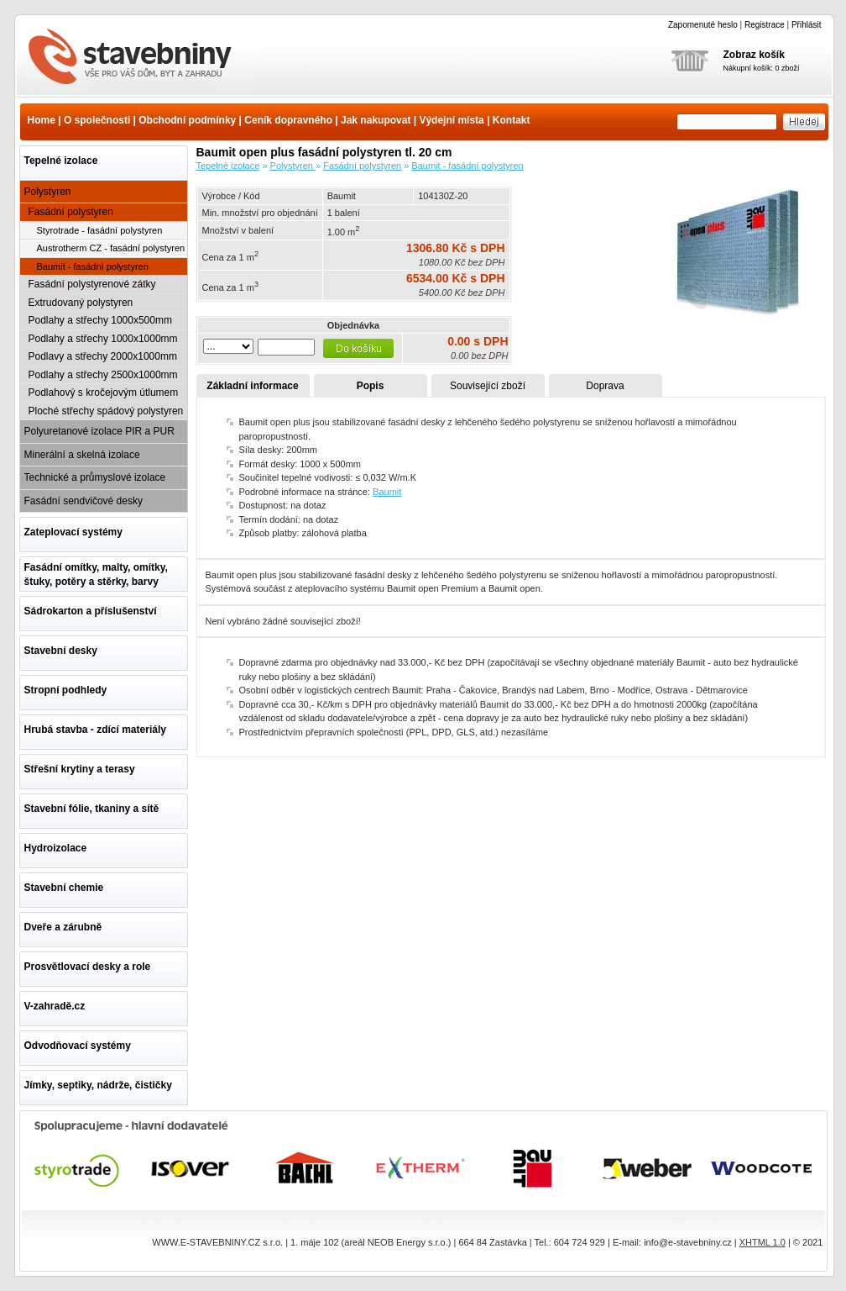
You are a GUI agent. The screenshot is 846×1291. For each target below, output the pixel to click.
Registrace (764, 24)
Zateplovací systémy (73, 532)
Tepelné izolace (61, 160)
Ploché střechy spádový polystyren (106, 411)
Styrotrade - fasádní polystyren (100, 230)
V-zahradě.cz (55, 1006)
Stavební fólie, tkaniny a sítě (91, 808)
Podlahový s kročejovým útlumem (104, 392)
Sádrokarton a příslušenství (90, 611)
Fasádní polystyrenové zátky (92, 284)
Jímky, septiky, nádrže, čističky (98, 1085)
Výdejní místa (451, 120)
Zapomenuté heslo (703, 24)
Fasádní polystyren (71, 212)
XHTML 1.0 (762, 1242)
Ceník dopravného (288, 120)
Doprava (605, 386)
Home (41, 120)
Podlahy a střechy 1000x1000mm (103, 339)
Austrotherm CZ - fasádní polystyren (111, 248)
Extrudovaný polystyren (81, 302)
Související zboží (487, 386)
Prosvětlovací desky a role (87, 966)
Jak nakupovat (375, 120)
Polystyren (47, 192)
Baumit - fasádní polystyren (93, 266)
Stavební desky (60, 650)
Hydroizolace (55, 848)
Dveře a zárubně (63, 927)
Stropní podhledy (65, 690)
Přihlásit (806, 24)
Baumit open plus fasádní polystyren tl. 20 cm (140, 58)
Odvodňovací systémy (77, 1045)
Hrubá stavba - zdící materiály (95, 729)
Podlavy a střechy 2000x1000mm (103, 356)
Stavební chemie (64, 887)
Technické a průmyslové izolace (95, 477)
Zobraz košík (754, 55)
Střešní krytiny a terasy (79, 769)
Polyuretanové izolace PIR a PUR (99, 431)
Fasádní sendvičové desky (83, 501)
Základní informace (252, 386)
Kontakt (511, 120)
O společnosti (97, 120)
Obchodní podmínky (187, 120)
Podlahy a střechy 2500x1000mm (103, 375)
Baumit (387, 492)
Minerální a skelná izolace (82, 455)
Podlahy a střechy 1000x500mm (100, 320)
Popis (370, 386)
